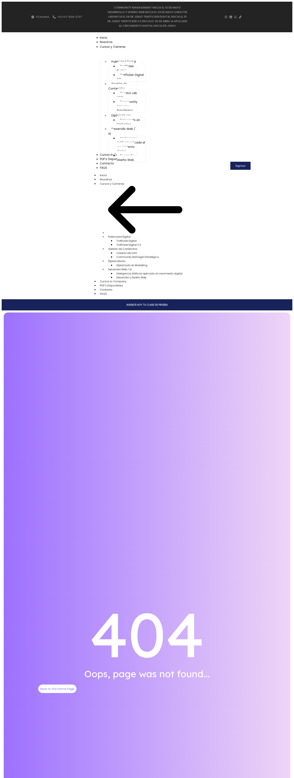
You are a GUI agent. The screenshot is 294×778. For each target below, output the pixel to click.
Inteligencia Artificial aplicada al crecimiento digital (149, 272)
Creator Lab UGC (126, 252)
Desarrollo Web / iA (120, 268)
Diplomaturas (116, 260)
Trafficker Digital (126, 239)
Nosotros (106, 178)
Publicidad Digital (119, 235)
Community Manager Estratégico (137, 255)
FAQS (103, 292)
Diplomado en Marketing (131, 264)
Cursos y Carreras (114, 182)
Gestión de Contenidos (122, 247)
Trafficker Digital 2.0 (128, 243)
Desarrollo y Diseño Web (131, 276)
